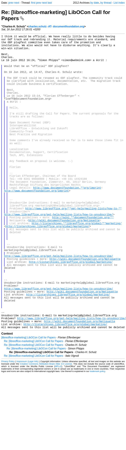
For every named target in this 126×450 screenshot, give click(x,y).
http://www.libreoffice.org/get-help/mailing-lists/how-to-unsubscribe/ (58, 254)
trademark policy (97, 436)
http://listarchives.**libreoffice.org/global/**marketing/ (77, 265)
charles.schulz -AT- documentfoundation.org (56, 26)
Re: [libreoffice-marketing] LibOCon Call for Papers (33, 406)
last (50, 2)
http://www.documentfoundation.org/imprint (36, 225)
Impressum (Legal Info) (27, 426)
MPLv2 (58, 431)
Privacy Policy (7, 426)
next (16, 2)
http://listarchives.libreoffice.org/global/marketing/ (47, 269)
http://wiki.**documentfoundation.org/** (83, 258)
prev (10, 2)
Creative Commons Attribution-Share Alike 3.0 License (46, 429)
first (33, 2)
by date (94, 2)
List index (119, 2)
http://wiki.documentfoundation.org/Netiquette (64, 262)
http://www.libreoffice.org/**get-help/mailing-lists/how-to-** (73, 247)
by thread (105, 2)
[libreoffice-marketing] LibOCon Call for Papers (28, 402)
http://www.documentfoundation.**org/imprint (67, 222)
